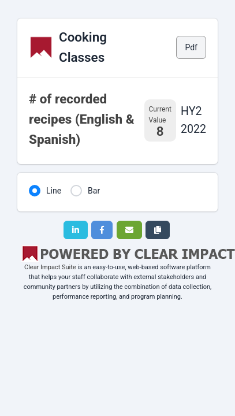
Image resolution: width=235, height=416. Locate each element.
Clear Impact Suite (50, 267)
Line (53, 190)
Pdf (191, 47)
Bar (94, 190)
